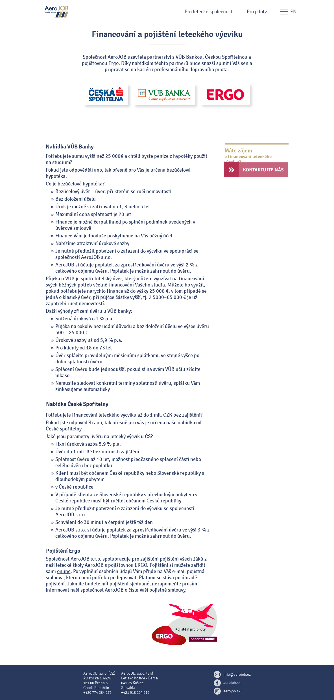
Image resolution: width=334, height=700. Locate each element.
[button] (167, 12)
